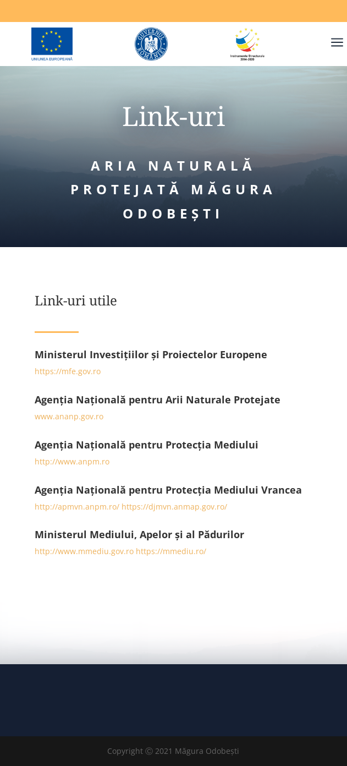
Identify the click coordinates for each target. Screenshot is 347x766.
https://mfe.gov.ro (68, 371)
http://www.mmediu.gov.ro (84, 551)
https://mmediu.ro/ (171, 551)
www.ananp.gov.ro (69, 416)
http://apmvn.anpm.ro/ (77, 506)
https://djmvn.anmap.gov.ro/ (174, 506)
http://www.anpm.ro (72, 461)
